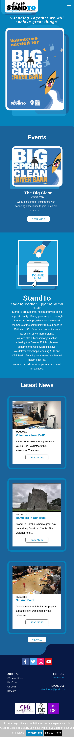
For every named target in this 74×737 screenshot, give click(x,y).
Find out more (53, 732)
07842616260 (58, 677)
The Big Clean (38, 193)
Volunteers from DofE (30, 435)
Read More (38, 219)
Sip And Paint (25, 600)
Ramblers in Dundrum (31, 517)
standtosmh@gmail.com (53, 689)
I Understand (34, 732)
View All (37, 640)
